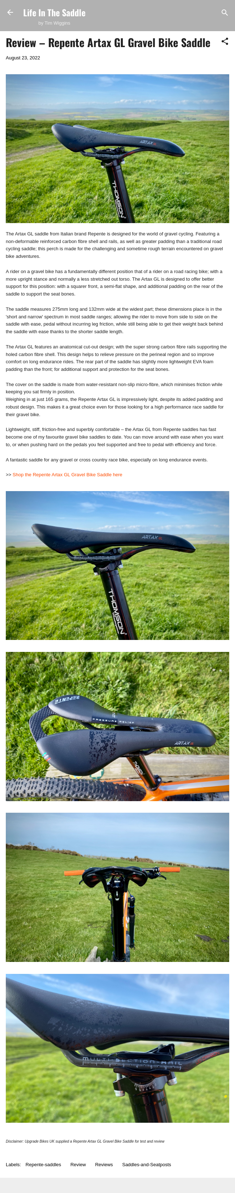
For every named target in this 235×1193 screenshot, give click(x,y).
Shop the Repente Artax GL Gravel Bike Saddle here (67, 474)
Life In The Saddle (54, 12)
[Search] (225, 13)
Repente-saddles (43, 1164)
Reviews (104, 1164)
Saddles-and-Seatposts (146, 1164)
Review (78, 1164)
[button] (225, 42)
